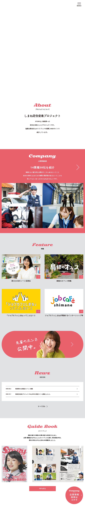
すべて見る (42, 323)
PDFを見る (47, 407)
